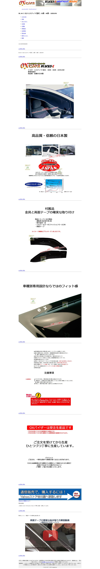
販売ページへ (25, 35)
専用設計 (24, 28)
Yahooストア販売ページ (50, 500)
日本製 (23, 24)
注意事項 (24, 31)
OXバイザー (24, 21)
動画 (23, 38)
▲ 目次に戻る (22, 48)
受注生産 (24, 33)
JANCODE (24, 16)
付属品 (23, 26)
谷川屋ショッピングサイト (48, 562)
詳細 (23, 19)
